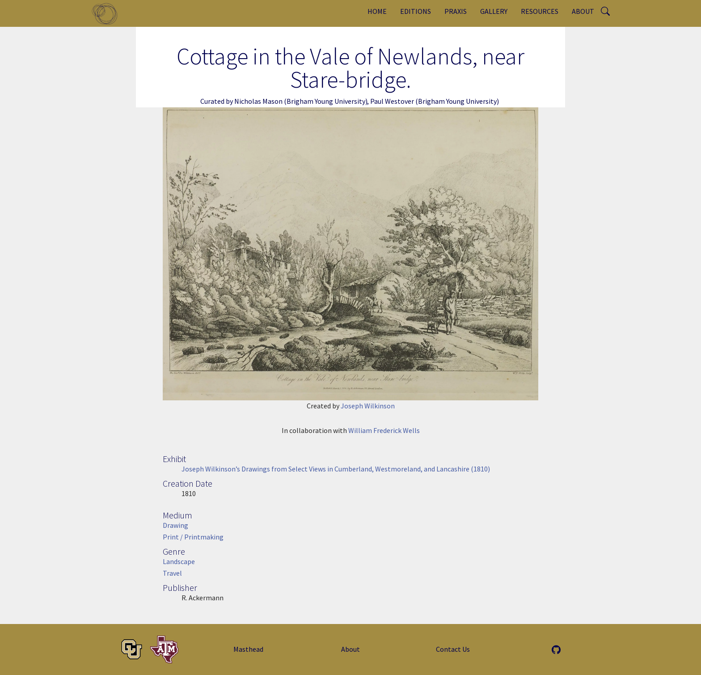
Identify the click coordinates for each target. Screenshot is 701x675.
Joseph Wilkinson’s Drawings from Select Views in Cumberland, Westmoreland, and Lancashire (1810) (336, 468)
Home (377, 11)
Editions (415, 11)
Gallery (493, 11)
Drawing (175, 525)
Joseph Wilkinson (368, 405)
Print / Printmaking (193, 536)
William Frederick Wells (384, 430)
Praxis (455, 11)
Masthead (248, 649)
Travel (172, 573)
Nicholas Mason (258, 101)
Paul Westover (392, 101)
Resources (539, 11)
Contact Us (453, 649)
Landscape (179, 561)
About (583, 11)
